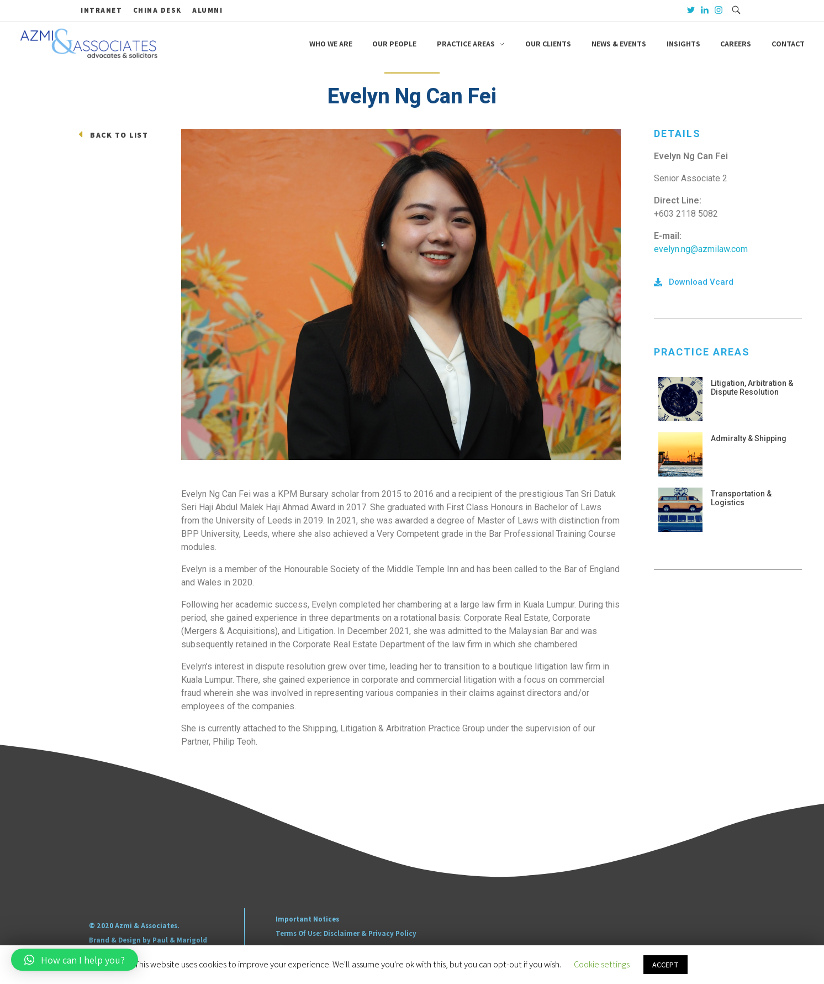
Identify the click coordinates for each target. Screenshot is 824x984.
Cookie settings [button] (602, 964)
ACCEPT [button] (665, 965)
